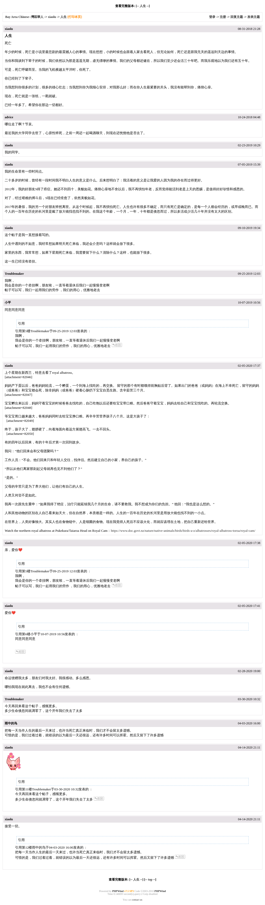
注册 (223, 17)
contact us (137, 899)
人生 (143, 6)
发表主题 (253, 17)
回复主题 (236, 17)
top (150, 879)
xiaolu (52, 17)
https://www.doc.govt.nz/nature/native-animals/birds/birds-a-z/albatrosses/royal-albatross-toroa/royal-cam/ (183, 531)
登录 (212, 17)
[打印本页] (74, 17)
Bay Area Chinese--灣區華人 (24, 17)
